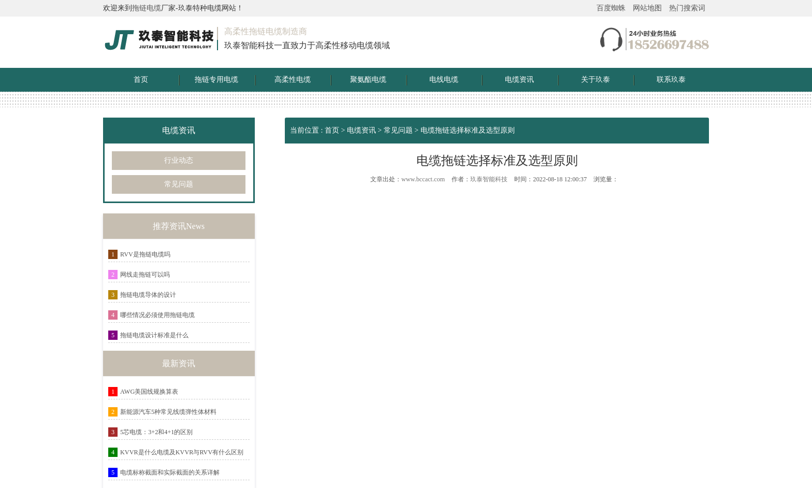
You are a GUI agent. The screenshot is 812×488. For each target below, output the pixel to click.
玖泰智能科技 (489, 179)
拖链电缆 (146, 8)
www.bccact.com (423, 179)
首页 (141, 79)
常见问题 (178, 184)
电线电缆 (443, 79)
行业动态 (178, 160)
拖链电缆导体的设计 (148, 294)
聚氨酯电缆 (368, 79)
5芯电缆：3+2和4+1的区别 (156, 432)
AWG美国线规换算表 (149, 391)
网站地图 (647, 8)
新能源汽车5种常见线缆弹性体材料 (168, 411)
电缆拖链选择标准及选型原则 (468, 130)
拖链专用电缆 (216, 79)
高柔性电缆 (292, 79)
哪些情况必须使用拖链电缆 (157, 315)
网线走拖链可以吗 (145, 274)
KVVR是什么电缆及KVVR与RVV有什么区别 (181, 452)
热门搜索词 (687, 8)
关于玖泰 (595, 79)
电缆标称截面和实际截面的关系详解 (170, 472)
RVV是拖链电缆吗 (145, 254)
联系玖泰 (671, 79)
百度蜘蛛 (611, 8)
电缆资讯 (519, 79)
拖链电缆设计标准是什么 (154, 335)
